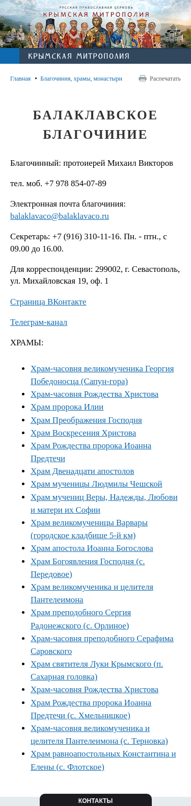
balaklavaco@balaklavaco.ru (59, 216)
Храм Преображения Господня (86, 420)
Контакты (95, 800)
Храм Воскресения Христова (83, 433)
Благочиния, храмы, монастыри (81, 78)
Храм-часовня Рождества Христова (94, 394)
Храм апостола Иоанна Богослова (92, 548)
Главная (20, 78)
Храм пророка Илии (67, 407)
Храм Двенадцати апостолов (82, 471)
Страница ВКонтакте (48, 302)
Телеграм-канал (38, 322)
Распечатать (165, 78)
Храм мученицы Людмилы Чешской (96, 484)
